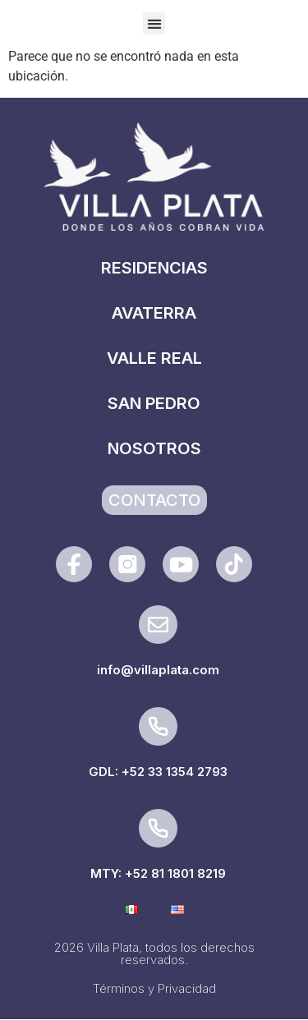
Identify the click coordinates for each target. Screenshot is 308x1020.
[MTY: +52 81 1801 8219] (158, 828)
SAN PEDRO (154, 403)
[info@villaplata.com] (158, 624)
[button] (154, 23)
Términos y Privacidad (154, 988)
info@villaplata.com (158, 670)
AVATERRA (154, 313)
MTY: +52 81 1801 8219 (158, 873)
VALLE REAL (154, 358)
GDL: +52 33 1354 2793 (158, 771)
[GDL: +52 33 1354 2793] (158, 726)
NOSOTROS (154, 448)
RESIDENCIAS (154, 268)
